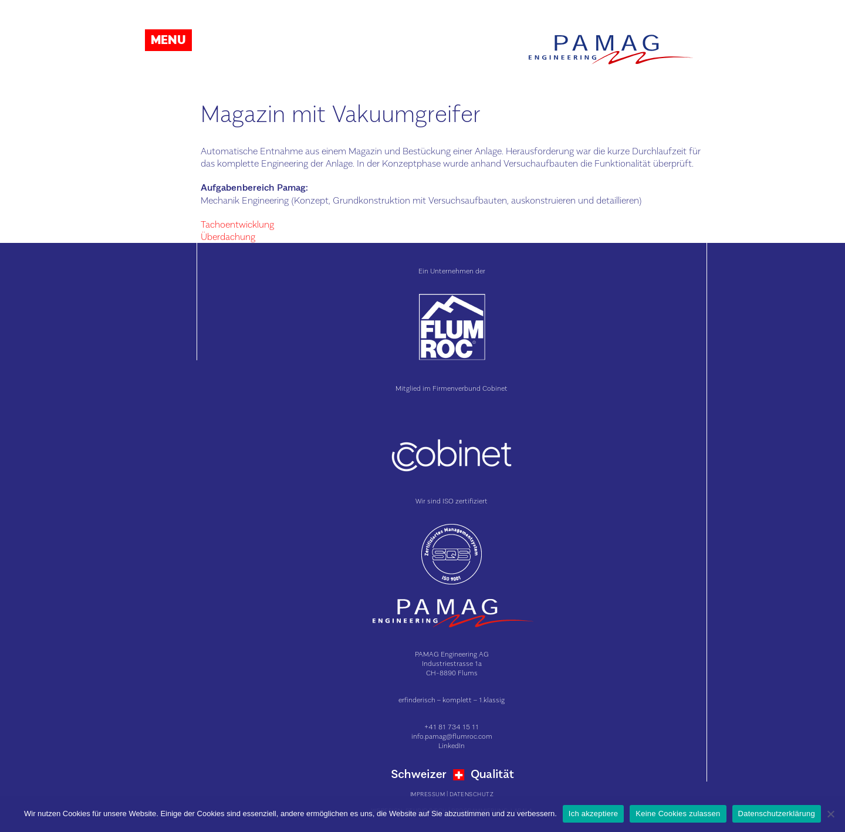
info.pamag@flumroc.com (451, 736)
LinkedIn (451, 745)
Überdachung (228, 236)
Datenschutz (471, 793)
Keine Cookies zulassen (678, 813)
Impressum (427, 793)
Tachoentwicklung (237, 224)
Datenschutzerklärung (776, 813)
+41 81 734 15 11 (451, 726)
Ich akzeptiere (593, 813)
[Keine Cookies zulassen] (830, 814)
